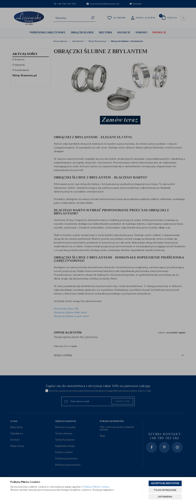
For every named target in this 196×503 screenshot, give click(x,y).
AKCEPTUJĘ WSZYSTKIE (165, 483)
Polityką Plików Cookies (96, 487)
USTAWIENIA (165, 496)
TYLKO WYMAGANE (165, 490)
